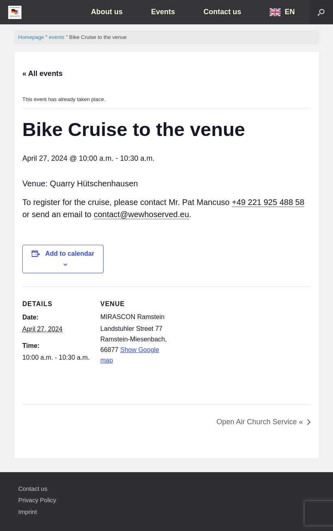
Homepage (31, 37)
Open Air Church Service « (259, 422)
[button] (321, 12)
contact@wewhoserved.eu (141, 214)
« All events (42, 73)
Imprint (27, 511)
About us (107, 12)
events (56, 37)
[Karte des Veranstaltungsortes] (244, 342)
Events (163, 12)
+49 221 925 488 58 (268, 202)
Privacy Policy (37, 499)
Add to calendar (69, 253)
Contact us (222, 12)
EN (290, 12)
